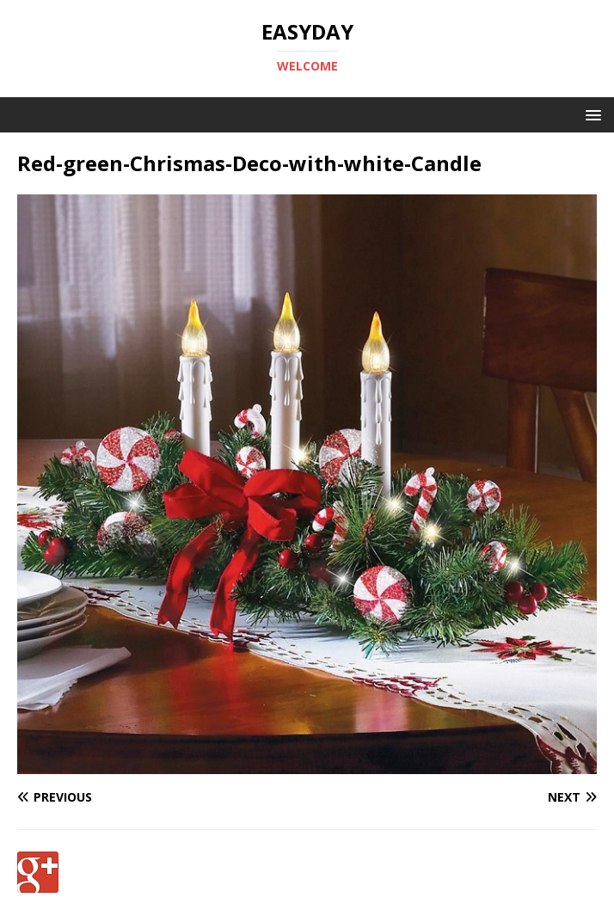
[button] (590, 113)
